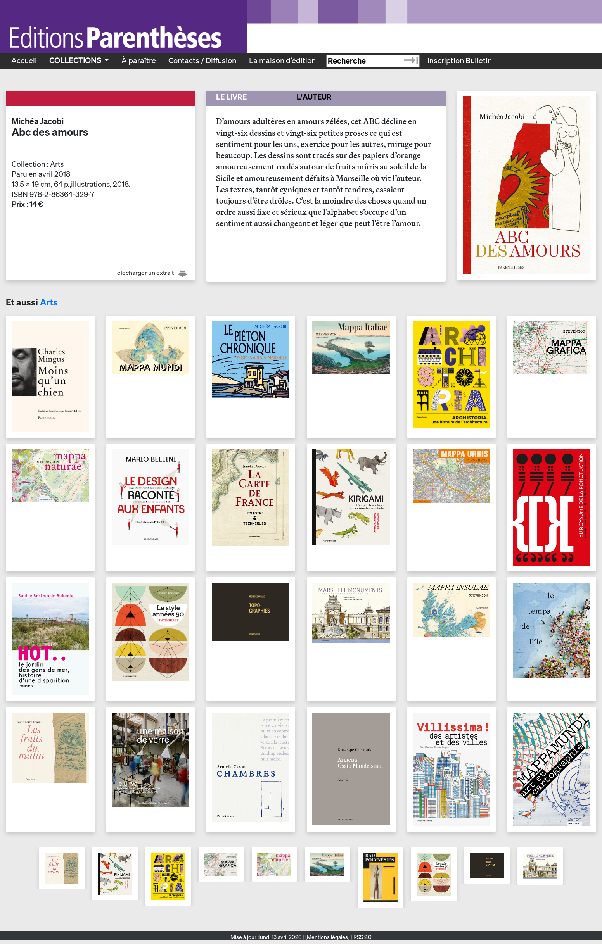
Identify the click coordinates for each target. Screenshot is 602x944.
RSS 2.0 (362, 937)
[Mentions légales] (327, 937)
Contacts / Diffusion (202, 60)
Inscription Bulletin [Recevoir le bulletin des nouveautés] (459, 60)
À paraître (138, 60)
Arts (49, 302)
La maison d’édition (282, 60)
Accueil (24, 60)
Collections (76, 60)
